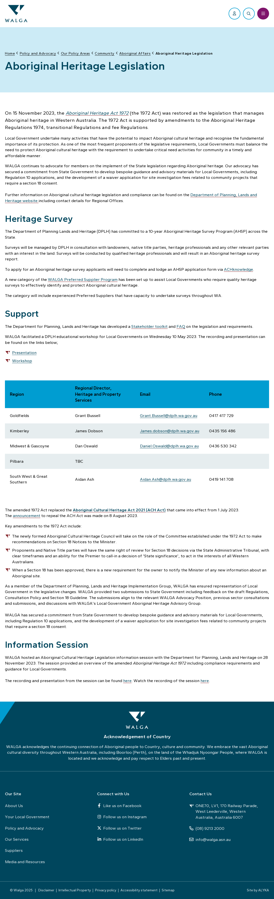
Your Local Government (27, 816)
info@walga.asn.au (210, 839)
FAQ (180, 325)
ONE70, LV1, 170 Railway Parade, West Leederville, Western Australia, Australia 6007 (223, 811)
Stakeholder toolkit (149, 325)
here (127, 679)
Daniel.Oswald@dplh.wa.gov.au (169, 445)
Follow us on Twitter (119, 828)
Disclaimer (46, 890)
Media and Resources (25, 861)
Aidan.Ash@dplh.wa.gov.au (165, 478)
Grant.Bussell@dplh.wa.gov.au (168, 414)
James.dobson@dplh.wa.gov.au (169, 430)
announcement (26, 514)
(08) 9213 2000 (206, 828)
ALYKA (263, 890)
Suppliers (14, 850)
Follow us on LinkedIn (120, 839)
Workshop (22, 359)
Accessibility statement (138, 890)
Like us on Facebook (119, 805)
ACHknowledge (238, 268)
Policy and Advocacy (24, 828)
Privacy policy (105, 890)
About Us (14, 805)
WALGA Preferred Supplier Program (82, 278)
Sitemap (168, 890)
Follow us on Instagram (122, 816)
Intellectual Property (75, 890)
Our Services (17, 839)
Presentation (24, 351)
